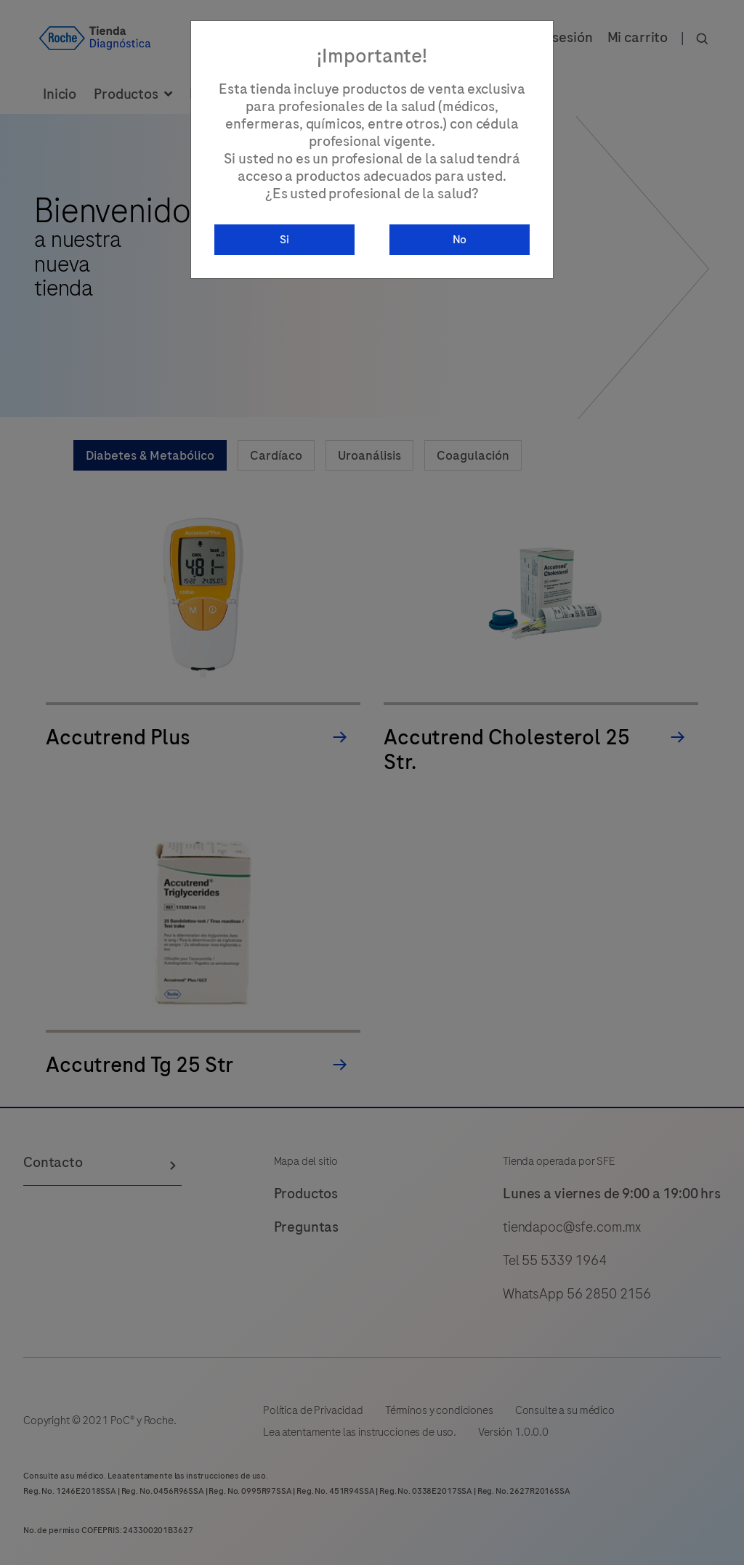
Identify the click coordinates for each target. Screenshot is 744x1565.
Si (284, 240)
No (460, 240)
